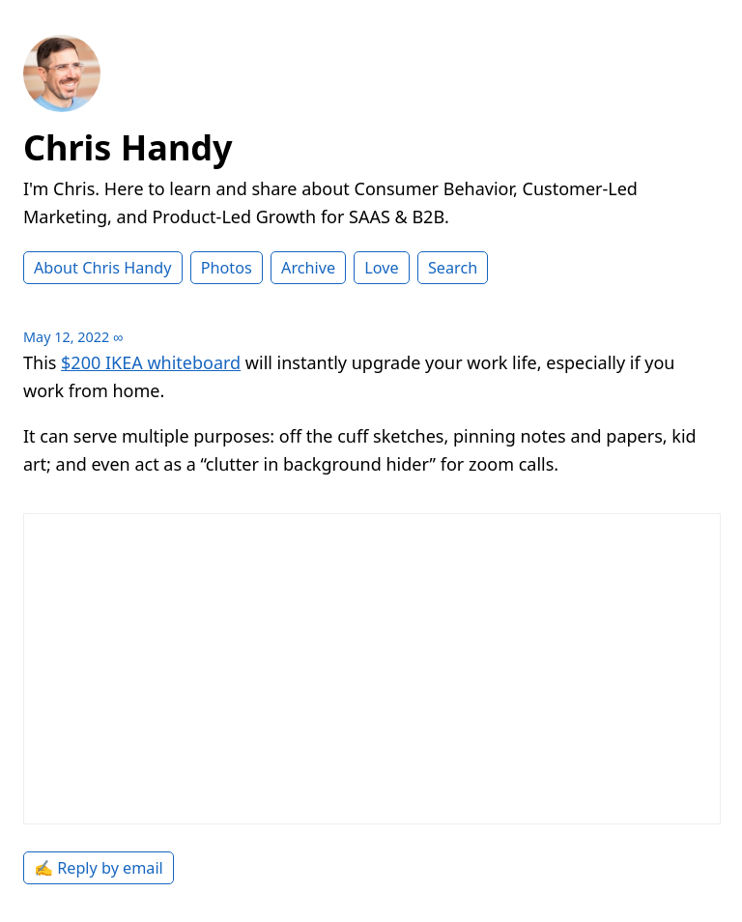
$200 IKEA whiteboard (151, 362)
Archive (308, 267)
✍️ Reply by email (98, 868)
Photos (226, 267)
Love (381, 267)
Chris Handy (128, 147)
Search (452, 267)
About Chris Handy (103, 267)
